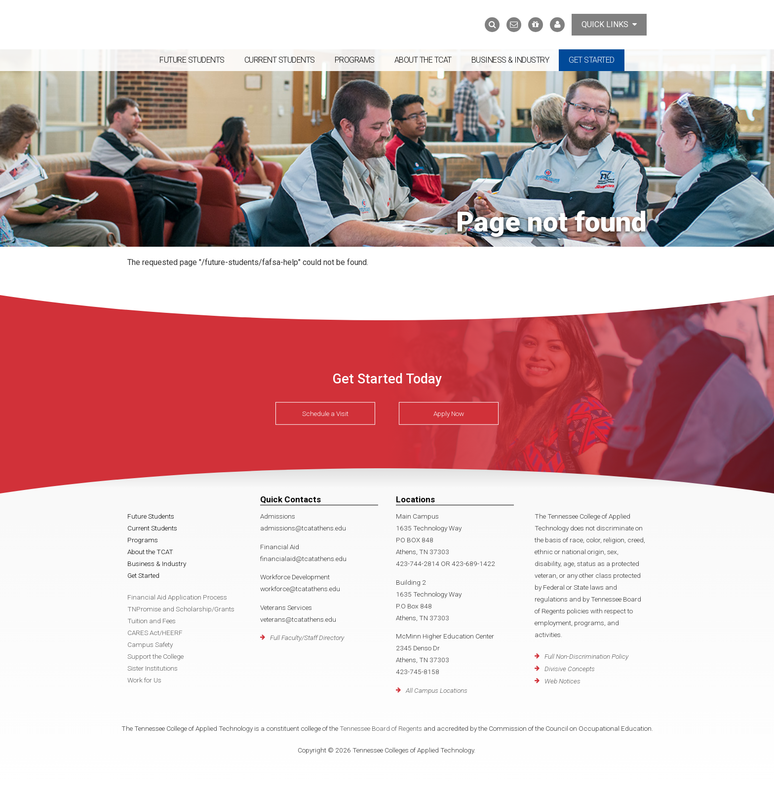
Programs (355, 60)
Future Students (192, 60)
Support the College (155, 656)
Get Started (592, 60)
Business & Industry (510, 60)
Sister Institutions (152, 668)
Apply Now (448, 413)
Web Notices (562, 681)
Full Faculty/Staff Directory (307, 637)
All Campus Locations (436, 690)
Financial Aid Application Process (177, 597)
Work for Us (144, 680)
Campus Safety (150, 644)
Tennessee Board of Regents (381, 728)
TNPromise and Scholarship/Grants (180, 609)
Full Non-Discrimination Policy (586, 656)
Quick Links (609, 24)
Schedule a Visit (325, 413)
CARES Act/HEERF (155, 633)
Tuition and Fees (151, 621)
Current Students (279, 60)
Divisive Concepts (569, 669)
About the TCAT (423, 60)
